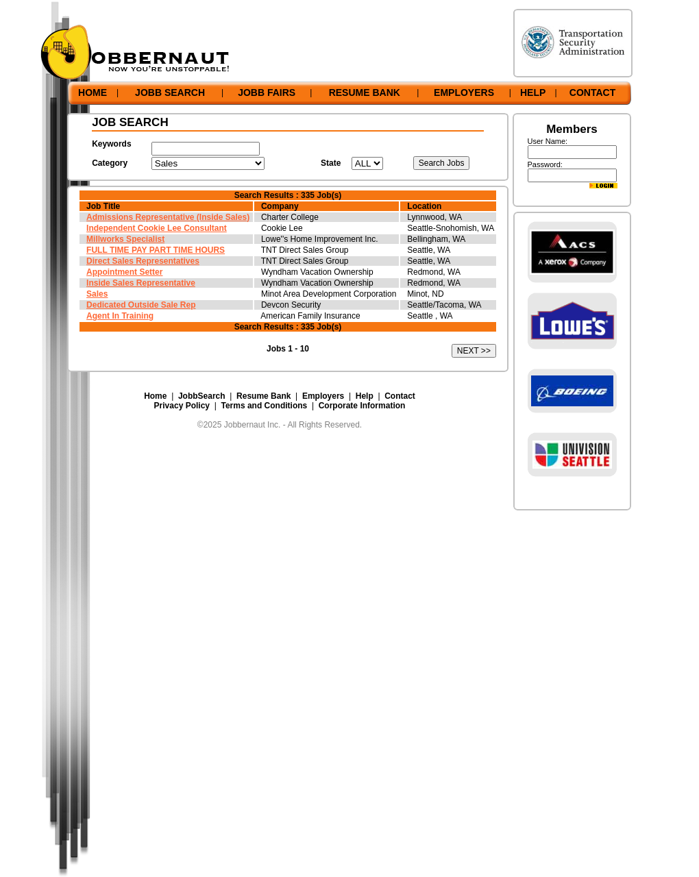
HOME (92, 92)
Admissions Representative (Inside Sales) (167, 217)
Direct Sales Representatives (142, 261)
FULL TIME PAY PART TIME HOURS (155, 250)
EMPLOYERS (464, 92)
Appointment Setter (124, 272)
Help (364, 396)
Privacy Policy (182, 405)
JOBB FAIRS (266, 92)
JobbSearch (201, 396)
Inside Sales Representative (140, 283)
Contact (399, 396)
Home (155, 396)
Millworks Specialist (125, 239)
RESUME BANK (364, 92)
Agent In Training (120, 316)
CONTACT (592, 92)
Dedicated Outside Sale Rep (140, 305)
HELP (532, 92)
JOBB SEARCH (170, 92)
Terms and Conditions (264, 405)
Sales (97, 294)
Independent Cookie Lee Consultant (156, 228)
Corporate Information (362, 405)
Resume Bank (263, 396)
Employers (323, 396)
